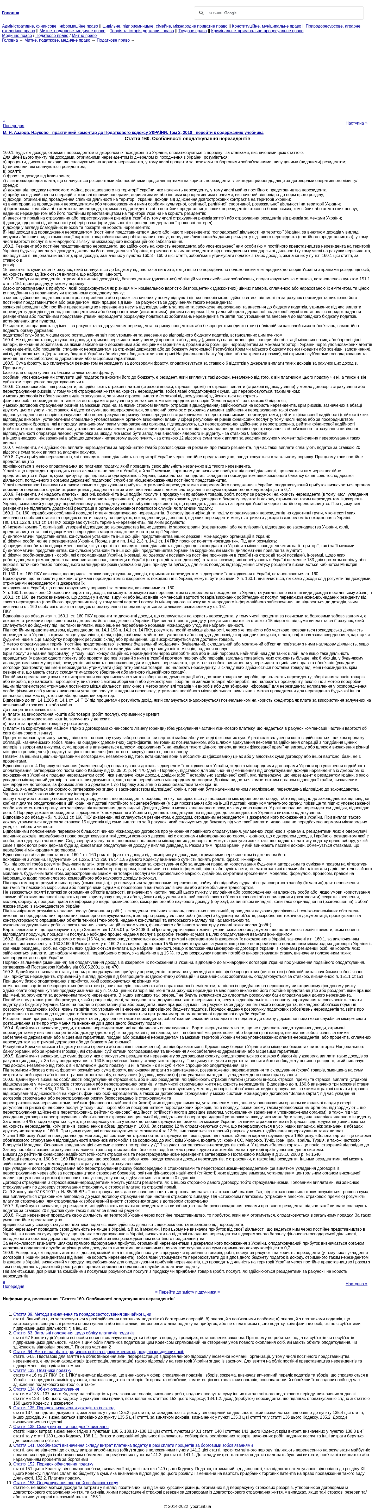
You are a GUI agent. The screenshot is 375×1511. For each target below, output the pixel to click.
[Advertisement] (187, 79)
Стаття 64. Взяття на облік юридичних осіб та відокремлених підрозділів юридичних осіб (98, 1351)
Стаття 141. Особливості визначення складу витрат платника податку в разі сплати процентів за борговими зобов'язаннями (133, 1445)
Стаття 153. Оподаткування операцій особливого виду (65, 1483)
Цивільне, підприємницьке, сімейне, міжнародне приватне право (165, 26)
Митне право (84, 35)
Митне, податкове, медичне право (72, 31)
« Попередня (13, 123)
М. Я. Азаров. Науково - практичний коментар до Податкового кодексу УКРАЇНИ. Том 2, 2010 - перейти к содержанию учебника (133, 132)
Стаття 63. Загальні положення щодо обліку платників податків (74, 1333)
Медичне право (17, 35)
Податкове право (51, 35)
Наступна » (356, 123)
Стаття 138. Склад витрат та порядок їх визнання (61, 1426)
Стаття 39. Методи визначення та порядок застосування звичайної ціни (82, 1314)
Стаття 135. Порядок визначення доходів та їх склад (64, 1408)
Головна (10, 40)
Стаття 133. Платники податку (42, 1370)
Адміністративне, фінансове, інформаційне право (50, 26)
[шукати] (278, 13)
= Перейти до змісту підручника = (187, 1292)
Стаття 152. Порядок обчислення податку (53, 1464)
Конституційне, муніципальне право (266, 26)
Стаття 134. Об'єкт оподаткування (46, 1389)
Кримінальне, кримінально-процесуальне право (257, 31)
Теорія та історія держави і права (142, 31)
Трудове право (192, 31)
